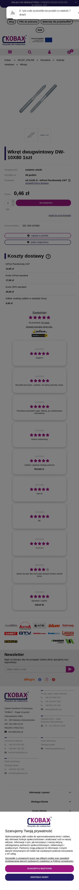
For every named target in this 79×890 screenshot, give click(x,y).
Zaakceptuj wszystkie (39, 868)
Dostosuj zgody (40, 877)
